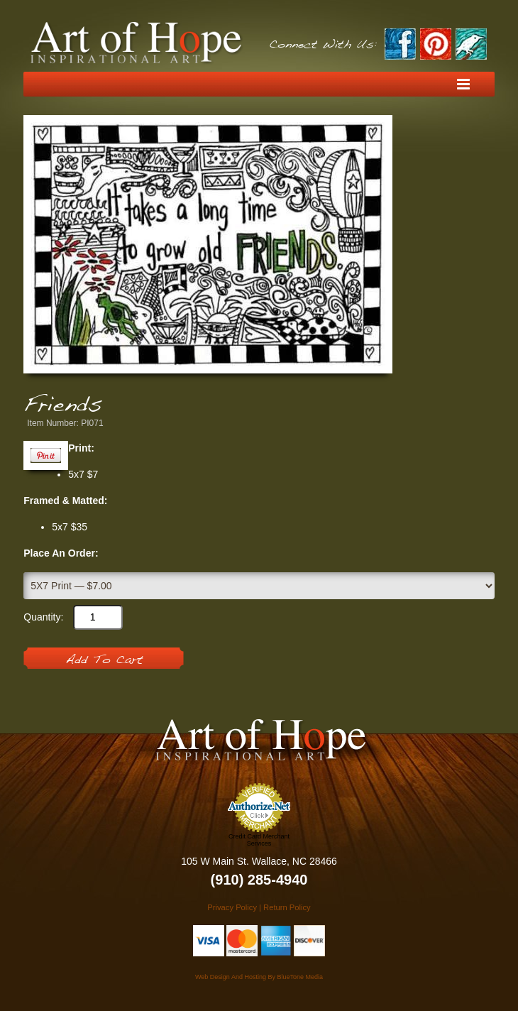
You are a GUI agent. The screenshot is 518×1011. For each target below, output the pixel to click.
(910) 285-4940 (259, 879)
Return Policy (287, 907)
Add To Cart (104, 660)
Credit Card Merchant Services (259, 840)
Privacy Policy (232, 907)
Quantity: (43, 617)
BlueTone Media (300, 976)
